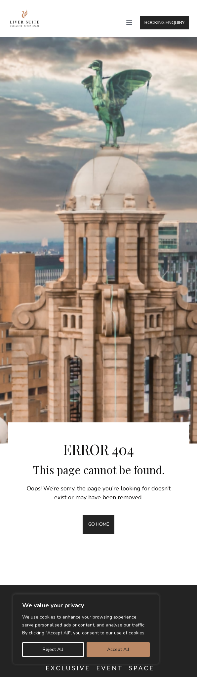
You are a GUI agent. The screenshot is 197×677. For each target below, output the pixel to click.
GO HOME (98, 524)
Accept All (118, 649)
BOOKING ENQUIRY (164, 22)
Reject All (53, 649)
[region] (86, 629)
